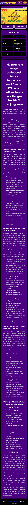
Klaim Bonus (20, 27)
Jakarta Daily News (13, 501)
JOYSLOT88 (19, 37)
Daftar (19, 2)
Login (25, 2)
